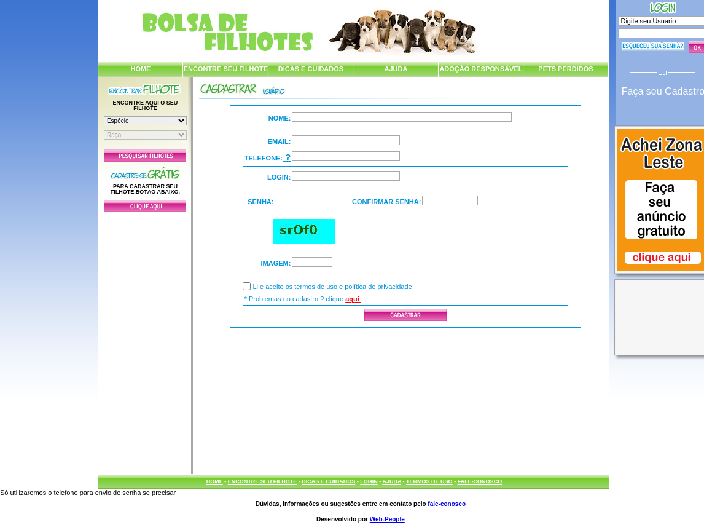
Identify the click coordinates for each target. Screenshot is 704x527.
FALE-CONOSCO (480, 481)
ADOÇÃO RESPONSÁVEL (480, 69)
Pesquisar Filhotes (145, 155)
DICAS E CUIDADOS (310, 69)
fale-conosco (447, 504)
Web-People (387, 519)
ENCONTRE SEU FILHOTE (226, 69)
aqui (353, 299)
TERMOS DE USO (429, 481)
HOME (140, 69)
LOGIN (369, 481)
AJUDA (395, 69)
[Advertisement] (145, 340)
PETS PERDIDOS (565, 69)
